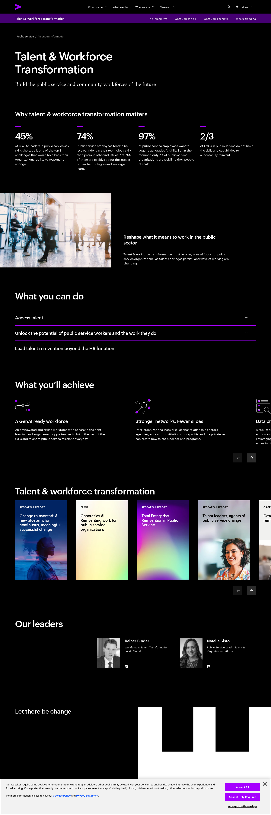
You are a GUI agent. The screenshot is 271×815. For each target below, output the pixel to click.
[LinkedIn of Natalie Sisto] (208, 666)
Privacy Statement (87, 795)
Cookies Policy (62, 795)
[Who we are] (145, 7)
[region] (135, 797)
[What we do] (98, 7)
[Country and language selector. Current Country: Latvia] (244, 6)
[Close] (265, 784)
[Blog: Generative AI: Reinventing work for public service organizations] (102, 540)
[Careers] (167, 7)
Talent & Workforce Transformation (40, 18)
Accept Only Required (242, 797)
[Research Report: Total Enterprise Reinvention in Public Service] (163, 540)
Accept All (242, 787)
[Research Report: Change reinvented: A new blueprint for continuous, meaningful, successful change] (41, 540)
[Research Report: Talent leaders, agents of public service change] (224, 540)
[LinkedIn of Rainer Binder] (126, 666)
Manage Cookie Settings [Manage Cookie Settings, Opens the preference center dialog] (242, 806)
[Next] (251, 457)
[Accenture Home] (26, 7)
